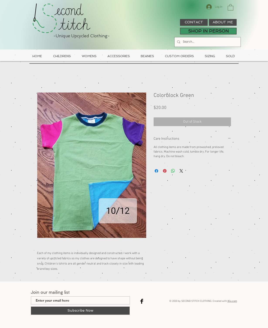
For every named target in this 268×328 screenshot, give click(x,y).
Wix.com (232, 301)
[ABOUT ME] (223, 22)
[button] (230, 7)
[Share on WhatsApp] (173, 170)
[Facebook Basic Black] (141, 301)
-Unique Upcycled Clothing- (81, 35)
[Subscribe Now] (80, 311)
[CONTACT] (194, 22)
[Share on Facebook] (156, 170)
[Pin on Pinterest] (164, 170)
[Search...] (207, 42)
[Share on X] (181, 170)
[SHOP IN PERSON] (208, 31)
